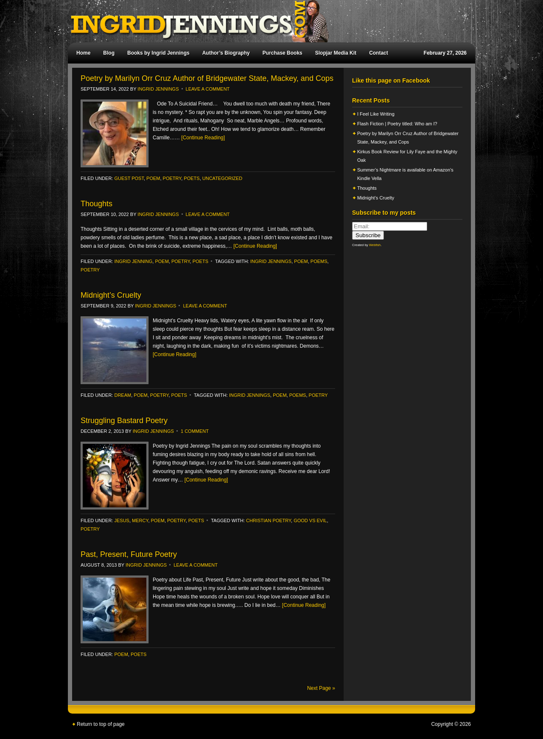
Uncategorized (222, 178)
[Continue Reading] (203, 138)
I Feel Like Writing (376, 113)
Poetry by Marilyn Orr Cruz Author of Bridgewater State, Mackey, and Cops (207, 78)
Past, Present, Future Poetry (129, 554)
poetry (172, 178)
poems (319, 261)
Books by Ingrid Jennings (158, 53)
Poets (191, 178)
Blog (109, 53)
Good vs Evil (310, 520)
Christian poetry (268, 520)
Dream (122, 395)
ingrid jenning (133, 261)
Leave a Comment (208, 88)
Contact (378, 53)
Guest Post (128, 178)
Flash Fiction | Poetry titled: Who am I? (397, 123)
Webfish (375, 245)
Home (83, 53)
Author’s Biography (226, 53)
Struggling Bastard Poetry (124, 420)
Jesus (121, 520)
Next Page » (321, 688)
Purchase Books (282, 53)
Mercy (140, 520)
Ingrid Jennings (267, 21)
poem (153, 178)
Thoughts (96, 203)
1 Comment (195, 431)
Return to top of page (101, 724)
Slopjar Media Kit (335, 53)
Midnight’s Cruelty (112, 295)
